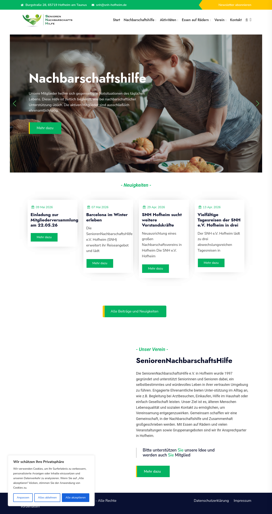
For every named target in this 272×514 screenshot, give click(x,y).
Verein (219, 19)
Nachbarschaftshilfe (139, 19)
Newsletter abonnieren (234, 5)
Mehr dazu (45, 128)
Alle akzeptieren (75, 497)
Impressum (242, 500)
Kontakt (236, 19)
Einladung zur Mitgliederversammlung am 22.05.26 (54, 219)
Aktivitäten (168, 19)
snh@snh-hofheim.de (109, 5)
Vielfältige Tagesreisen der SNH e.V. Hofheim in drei (219, 219)
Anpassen (23, 497)
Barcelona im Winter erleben (107, 217)
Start (116, 19)
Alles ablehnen (47, 497)
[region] (51, 480)
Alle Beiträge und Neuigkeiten (134, 311)
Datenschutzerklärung (211, 500)
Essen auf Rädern (195, 19)
